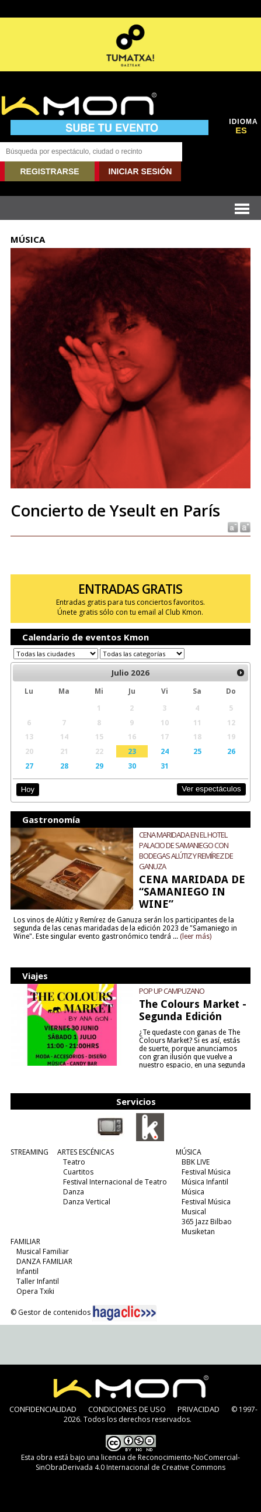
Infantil (27, 1271)
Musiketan (198, 1232)
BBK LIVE (196, 1162)
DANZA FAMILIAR (44, 1261)
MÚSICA (188, 1152)
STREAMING (29, 1152)
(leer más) (195, 936)
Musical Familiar (42, 1251)
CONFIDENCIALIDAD (42, 1409)
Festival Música (206, 1172)
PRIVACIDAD (199, 1409)
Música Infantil (205, 1182)
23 (132, 751)
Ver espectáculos (211, 788)
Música (193, 1192)
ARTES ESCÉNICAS (85, 1152)
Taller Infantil (37, 1281)
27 (29, 765)
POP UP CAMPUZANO (171, 991)
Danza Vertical (86, 1202)
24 (165, 751)
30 (132, 765)
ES (241, 130)
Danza (73, 1192)
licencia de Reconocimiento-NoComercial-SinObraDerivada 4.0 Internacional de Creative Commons (138, 1462)
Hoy (27, 789)
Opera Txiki (35, 1291)
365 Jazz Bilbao (207, 1222)
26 (231, 751)
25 (197, 751)
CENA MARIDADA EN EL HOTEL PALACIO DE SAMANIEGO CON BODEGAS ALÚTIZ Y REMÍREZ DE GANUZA (186, 850)
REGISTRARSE (49, 171)
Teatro (74, 1162)
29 (99, 765)
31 (165, 765)
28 (64, 765)
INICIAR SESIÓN (140, 171)
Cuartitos (78, 1172)
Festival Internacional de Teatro (115, 1182)
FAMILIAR (25, 1241)
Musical (194, 1212)
